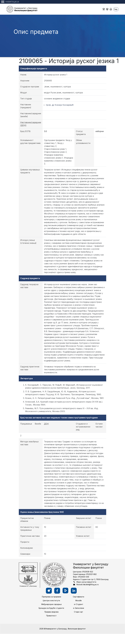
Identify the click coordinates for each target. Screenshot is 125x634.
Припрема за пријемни (51, 597)
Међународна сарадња (51, 604)
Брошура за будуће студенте (51, 608)
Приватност (51, 616)
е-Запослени (78, 608)
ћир (115, 9)
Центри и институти (51, 600)
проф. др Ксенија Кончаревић (60, 105)
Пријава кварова (51, 612)
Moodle (78, 600)
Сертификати (78, 597)
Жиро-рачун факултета (86, 582)
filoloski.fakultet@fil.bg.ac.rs (87, 584)
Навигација (10, 2)
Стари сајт (78, 612)
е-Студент (78, 604)
